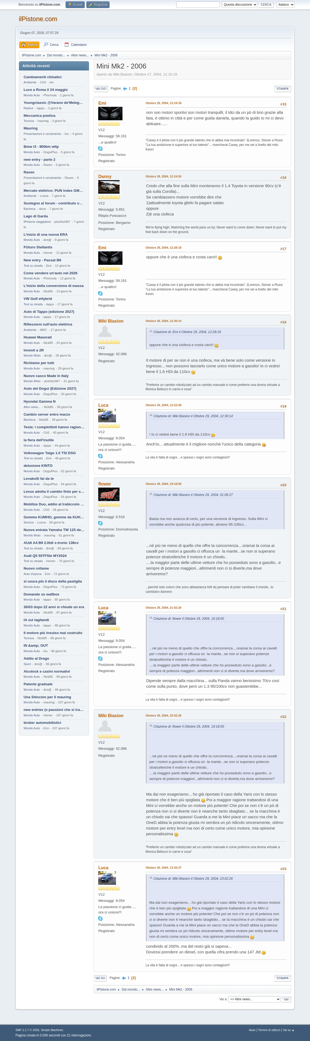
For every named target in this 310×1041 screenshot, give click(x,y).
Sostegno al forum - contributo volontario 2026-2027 (53, 203)
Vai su (100, 978)
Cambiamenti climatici (42, 77)
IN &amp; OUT (35, 645)
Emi (102, 103)
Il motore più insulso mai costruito (52, 633)
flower (104, 484)
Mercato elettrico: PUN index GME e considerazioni (53, 191)
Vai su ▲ (289, 1030)
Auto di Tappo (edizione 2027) (48, 312)
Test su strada (33, 265)
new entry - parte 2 (39, 159)
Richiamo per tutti (38, 363)
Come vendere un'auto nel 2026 (50, 273)
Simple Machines (52, 1030)
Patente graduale (37, 684)
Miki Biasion (110, 321)
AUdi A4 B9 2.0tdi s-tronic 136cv (51, 543)
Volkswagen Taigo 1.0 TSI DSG (49, 453)
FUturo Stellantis (37, 247)
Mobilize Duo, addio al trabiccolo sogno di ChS (53, 504)
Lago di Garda (35, 216)
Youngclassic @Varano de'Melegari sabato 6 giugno (53, 103)
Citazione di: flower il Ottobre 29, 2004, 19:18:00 (188, 619)
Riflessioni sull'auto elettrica (47, 324)
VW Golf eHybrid (37, 299)
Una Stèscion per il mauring (47, 697)
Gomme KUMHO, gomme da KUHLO (53, 517)
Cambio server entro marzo (46, 414)
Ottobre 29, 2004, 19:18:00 (163, 483)
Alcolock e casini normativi (46, 671)
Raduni (28, 108)
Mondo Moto (31, 355)
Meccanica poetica (39, 116)
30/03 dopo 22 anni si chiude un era (53, 607)
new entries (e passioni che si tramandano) (53, 710)
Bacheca (29, 208)
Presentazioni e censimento (42, 133)
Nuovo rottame (36, 568)
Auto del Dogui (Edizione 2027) (49, 388)
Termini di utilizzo (269, 1030)
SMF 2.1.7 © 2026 (27, 1030)
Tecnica (28, 120)
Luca (103, 405)
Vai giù (100, 88)
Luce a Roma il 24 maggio (45, 90)
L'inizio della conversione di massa (53, 286)
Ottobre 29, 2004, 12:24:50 (163, 176)
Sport (27, 664)
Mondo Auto (31, 95)
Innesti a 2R (33, 350)
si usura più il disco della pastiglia (52, 581)
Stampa (282, 88)
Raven (28, 172)
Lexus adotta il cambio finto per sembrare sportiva (53, 491)
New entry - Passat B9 (42, 260)
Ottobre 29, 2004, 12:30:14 (163, 321)
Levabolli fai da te (38, 479)
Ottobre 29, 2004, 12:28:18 (163, 247)
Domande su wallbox (41, 594)
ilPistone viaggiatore (37, 221)
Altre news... (31, 407)
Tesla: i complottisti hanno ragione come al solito (53, 427)
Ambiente (29, 82)
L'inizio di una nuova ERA (45, 234)
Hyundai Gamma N (39, 401)
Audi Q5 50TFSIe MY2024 (44, 556)
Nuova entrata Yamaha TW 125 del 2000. (53, 530)
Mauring (30, 128)
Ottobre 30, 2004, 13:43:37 (163, 867)
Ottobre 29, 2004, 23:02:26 (163, 715)
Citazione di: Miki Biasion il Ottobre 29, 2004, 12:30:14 (193, 416)
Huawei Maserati (37, 337)
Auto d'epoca (32, 574)
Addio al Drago (36, 658)
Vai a (222, 999)
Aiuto (252, 1030)
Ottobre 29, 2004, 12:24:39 (163, 103)
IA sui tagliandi (36, 620)
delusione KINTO (37, 466)
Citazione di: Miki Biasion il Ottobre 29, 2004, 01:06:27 (193, 495)
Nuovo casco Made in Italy (46, 376)
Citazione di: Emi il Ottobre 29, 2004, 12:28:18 (187, 332)
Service (28, 522)
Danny (104, 176)
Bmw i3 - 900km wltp (41, 147)
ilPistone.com (38, 18)
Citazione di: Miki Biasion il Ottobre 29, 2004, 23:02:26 (193, 879)
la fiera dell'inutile (38, 440)
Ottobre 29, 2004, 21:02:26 (163, 607)
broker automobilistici (42, 723)
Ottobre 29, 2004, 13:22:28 (163, 405)
